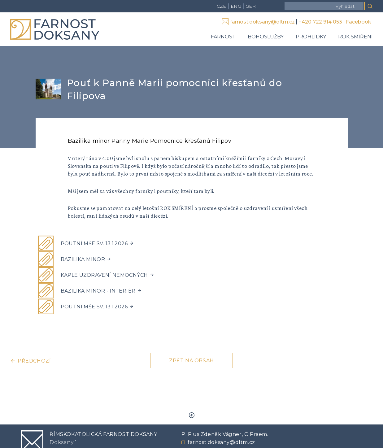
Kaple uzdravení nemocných (104, 275)
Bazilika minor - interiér (98, 291)
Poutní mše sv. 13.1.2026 (94, 243)
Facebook (358, 22)
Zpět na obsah (191, 360)
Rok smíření (355, 37)
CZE (221, 6)
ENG (236, 6)
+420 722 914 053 (320, 22)
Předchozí (34, 360)
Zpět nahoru (192, 415)
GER (251, 6)
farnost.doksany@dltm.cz (262, 22)
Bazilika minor (83, 259)
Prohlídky (311, 37)
